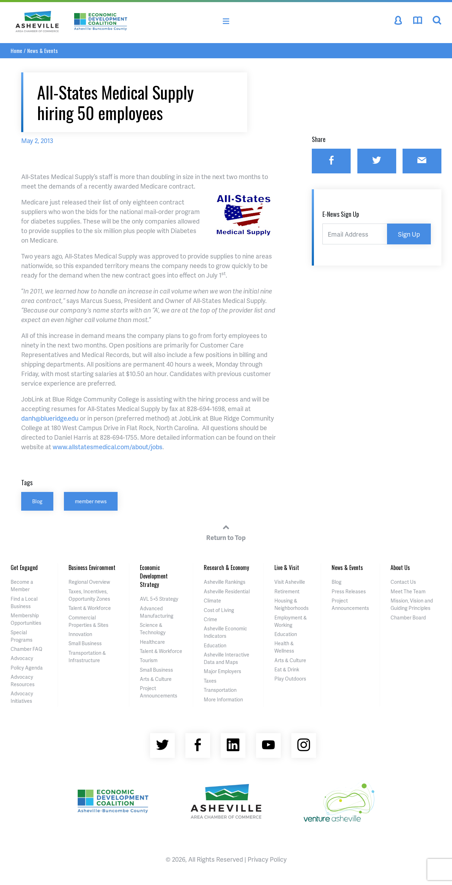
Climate (212, 600)
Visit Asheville (289, 581)
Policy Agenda (27, 667)
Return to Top (226, 531)
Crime (210, 619)
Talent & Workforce (90, 608)
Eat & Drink (286, 669)
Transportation (220, 690)
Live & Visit (286, 567)
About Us (400, 567)
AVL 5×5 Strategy (159, 598)
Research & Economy (226, 567)
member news (91, 501)
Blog (37, 501)
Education (215, 645)
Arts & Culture (156, 679)
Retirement (286, 591)
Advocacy (22, 658)
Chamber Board (408, 617)
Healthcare (152, 641)
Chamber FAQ (26, 649)
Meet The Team (408, 591)
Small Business (85, 643)
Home (16, 50)
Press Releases (349, 591)
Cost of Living (219, 610)
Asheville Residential (227, 591)
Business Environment (92, 567)
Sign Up (409, 234)
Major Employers (222, 671)
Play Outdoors (290, 678)
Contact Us (403, 581)
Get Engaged (24, 567)
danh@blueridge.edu (49, 418)
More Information (223, 699)
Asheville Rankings (224, 581)
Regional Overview (89, 581)
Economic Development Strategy (154, 576)
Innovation (80, 634)
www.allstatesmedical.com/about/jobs (107, 446)
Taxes (210, 680)
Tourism (148, 660)
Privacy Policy (267, 859)
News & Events (42, 50)
